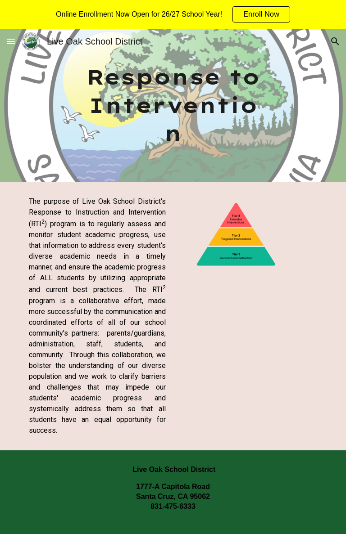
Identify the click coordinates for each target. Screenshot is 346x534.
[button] (11, 41)
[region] (173, 14)
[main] (173, 105)
